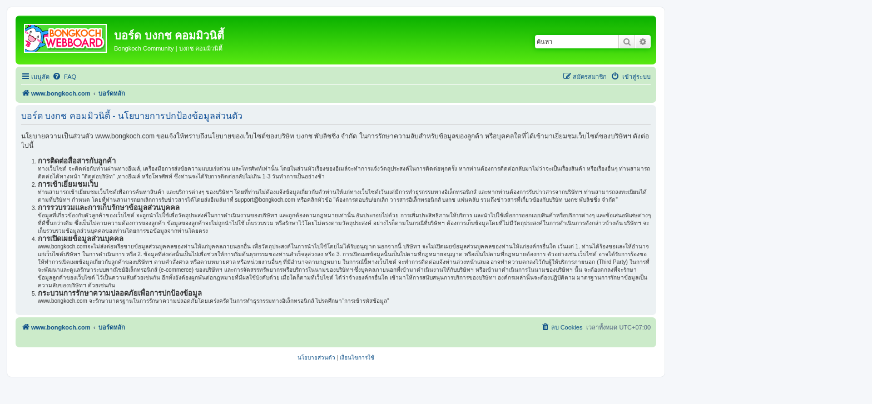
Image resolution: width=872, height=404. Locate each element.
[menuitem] (64, 76)
